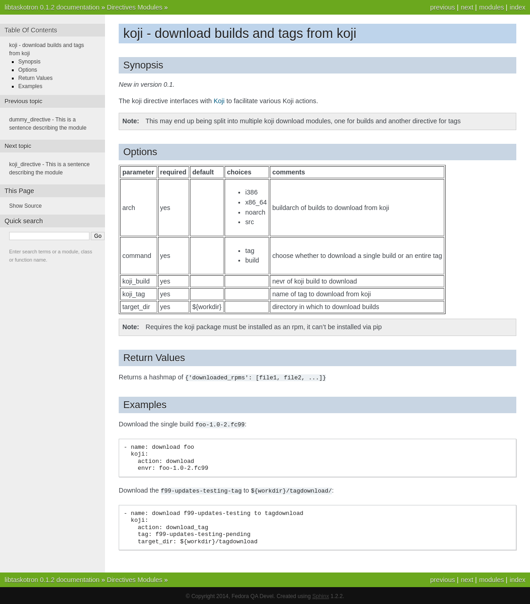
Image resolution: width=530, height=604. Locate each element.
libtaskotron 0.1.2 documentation (52, 7)
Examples (30, 86)
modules (491, 7)
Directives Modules (135, 7)
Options (27, 70)
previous (442, 7)
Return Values (35, 78)
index (517, 7)
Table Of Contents (31, 30)
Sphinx (320, 595)
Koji (219, 101)
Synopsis (29, 61)
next (467, 7)
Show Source (25, 206)
